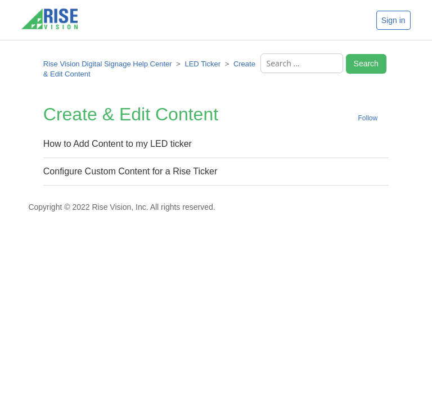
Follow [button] (368, 118)
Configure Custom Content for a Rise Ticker (130, 171)
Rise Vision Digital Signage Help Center (107, 64)
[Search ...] (302, 63)
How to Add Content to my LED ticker (117, 143)
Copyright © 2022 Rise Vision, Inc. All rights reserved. (121, 207)
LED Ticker (202, 64)
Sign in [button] (393, 20)
